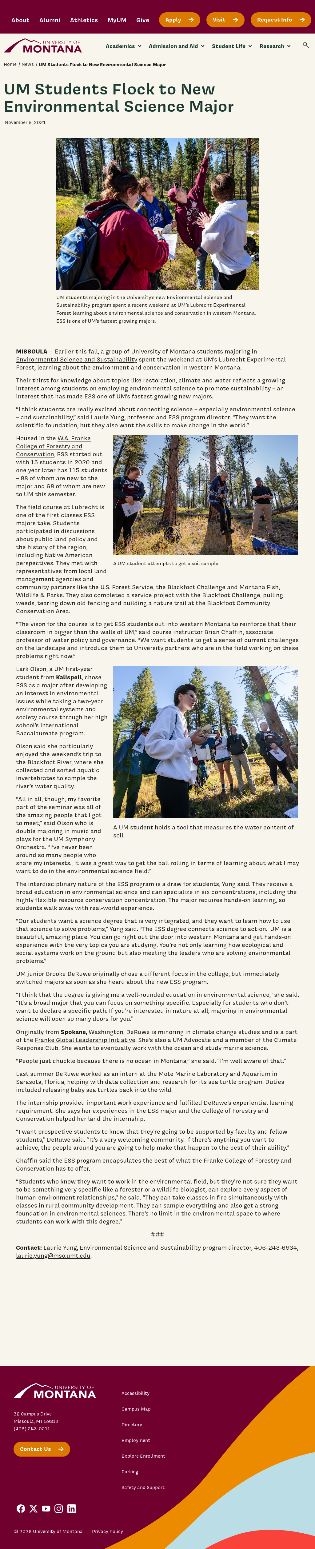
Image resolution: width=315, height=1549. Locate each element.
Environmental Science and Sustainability (76, 359)
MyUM (117, 20)
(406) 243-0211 (32, 1429)
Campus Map (136, 1409)
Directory (132, 1425)
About (20, 20)
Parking (130, 1472)
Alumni (49, 20)
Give (142, 20)
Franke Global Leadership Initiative (85, 1040)
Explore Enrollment (143, 1456)
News (28, 64)
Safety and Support (143, 1487)
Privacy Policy (107, 1531)
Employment (136, 1440)
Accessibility (136, 1393)
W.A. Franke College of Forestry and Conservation (53, 446)
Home (10, 64)
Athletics (84, 20)
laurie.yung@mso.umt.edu (53, 1256)
